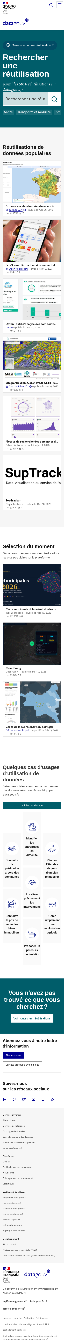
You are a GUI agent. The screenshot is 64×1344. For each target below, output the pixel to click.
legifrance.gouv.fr (13, 1301)
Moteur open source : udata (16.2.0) (20, 1249)
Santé (8, 112)
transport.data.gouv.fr (14, 1208)
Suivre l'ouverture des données (18, 1136)
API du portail (9, 1244)
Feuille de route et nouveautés (17, 1167)
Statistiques (8, 1183)
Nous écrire (8, 1172)
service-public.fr (12, 1309)
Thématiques (9, 1120)
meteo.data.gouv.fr (12, 1203)
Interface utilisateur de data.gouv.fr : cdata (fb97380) (29, 1255)
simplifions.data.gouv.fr (14, 1197)
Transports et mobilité (34, 112)
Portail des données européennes (19, 1142)
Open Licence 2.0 (36, 1339)
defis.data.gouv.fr (11, 1219)
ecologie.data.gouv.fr (13, 1214)
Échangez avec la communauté (18, 1178)
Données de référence (14, 1125)
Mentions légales (27, 1324)
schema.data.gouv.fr (13, 1148)
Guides (6, 1161)
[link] (32, 805)
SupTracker (13, 500)
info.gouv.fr (37, 1301)
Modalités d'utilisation (23, 1318)
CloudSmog (13, 668)
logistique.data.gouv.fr (14, 1230)
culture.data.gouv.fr (12, 1225)
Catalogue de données (14, 1131)
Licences (7, 1318)
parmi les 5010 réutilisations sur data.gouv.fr (29, 87)
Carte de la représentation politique (29, 727)
